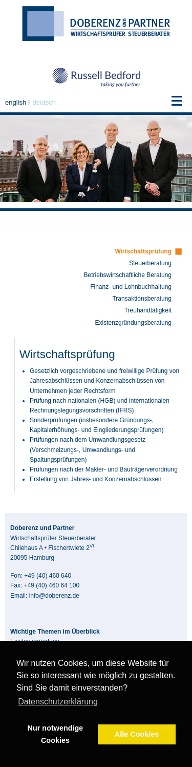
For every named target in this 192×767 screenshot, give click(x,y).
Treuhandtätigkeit (148, 310)
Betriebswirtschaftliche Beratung (128, 275)
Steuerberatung (150, 263)
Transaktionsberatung (142, 298)
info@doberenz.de (54, 595)
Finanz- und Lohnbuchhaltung (131, 286)
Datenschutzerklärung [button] (58, 701)
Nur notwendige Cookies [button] (55, 734)
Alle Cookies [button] (137, 734)
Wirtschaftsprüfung (143, 251)
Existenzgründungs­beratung (133, 322)
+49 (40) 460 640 (47, 575)
